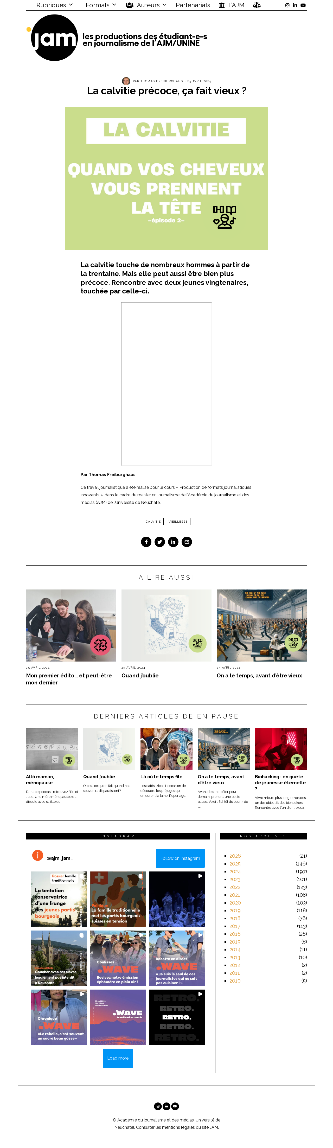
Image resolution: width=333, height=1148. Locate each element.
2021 (234, 895)
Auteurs (143, 5)
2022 (234, 887)
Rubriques (48, 5)
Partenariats (193, 5)
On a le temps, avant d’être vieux (259, 675)
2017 (234, 926)
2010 (235, 981)
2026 (235, 856)
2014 (235, 949)
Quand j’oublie (140, 675)
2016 (235, 934)
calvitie (153, 521)
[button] (59, 899)
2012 (234, 965)
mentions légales (178, 1127)
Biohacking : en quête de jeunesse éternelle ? (280, 782)
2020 (235, 903)
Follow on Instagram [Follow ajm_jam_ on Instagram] (180, 858)
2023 (234, 879)
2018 (234, 918)
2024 (235, 871)
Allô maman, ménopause (40, 779)
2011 (234, 973)
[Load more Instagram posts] (118, 1058)
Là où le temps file (161, 776)
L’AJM (232, 5)
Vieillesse (178, 521)
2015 (234, 942)
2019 (235, 910)
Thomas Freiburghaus (161, 81)
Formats (97, 5)
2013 (234, 957)
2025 (235, 864)
